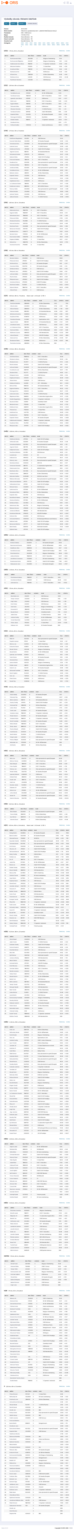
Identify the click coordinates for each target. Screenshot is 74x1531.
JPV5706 (25, 1170)
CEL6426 (26, 1069)
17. (5, 181)
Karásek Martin (14, 963)
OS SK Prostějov (42, 1133)
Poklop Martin (13, 833)
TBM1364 (28, 96)
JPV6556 (25, 508)
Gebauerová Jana (15, 564)
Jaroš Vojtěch (13, 1170)
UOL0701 (24, 787)
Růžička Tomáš (14, 1016)
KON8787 (26, 316)
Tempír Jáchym (15, 598)
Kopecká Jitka (13, 495)
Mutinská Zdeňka (14, 476)
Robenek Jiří (13, 787)
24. (5, 417)
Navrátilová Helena (15, 497)
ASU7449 (26, 1083)
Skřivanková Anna (14, 215)
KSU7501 (26, 1053)
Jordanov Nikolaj (14, 958)
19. (5, 186)
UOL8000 (27, 939)
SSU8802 (23, 833)
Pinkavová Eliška (14, 218)
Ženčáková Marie (14, 463)
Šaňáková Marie (14, 269)
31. (5, 519)
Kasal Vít (12, 910)
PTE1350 (30, 66)
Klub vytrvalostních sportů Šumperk (47, 143)
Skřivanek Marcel (14, 851)
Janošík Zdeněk (14, 1234)
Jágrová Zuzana (14, 151)
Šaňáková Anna (14, 77)
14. (5, 173)
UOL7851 (25, 452)
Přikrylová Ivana (14, 279)
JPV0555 (24, 277)
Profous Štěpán (14, 739)
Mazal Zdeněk (13, 870)
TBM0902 (23, 724)
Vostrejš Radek (14, 1194)
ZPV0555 (24, 282)
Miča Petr (12, 952)
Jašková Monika (14, 556)
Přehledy (21, 23)
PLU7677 (26, 362)
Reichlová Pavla (14, 226)
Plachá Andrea (14, 364)
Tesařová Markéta (15, 303)
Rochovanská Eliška (15, 58)
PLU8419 (26, 942)
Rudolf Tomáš (13, 1013)
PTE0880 (25, 244)
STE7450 (25, 500)
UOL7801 (26, 1109)
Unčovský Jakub (14, 907)
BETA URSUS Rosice (43, 186)
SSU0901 (23, 716)
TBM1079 (26, 159)
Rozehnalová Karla (15, 561)
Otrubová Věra (14, 372)
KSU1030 (23, 739)
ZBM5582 (29, 548)
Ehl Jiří (11, 859)
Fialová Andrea (14, 178)
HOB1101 (26, 646)
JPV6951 (25, 449)
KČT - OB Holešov (42, 383)
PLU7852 (26, 359)
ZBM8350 (26, 308)
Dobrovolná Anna (14, 210)
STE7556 (25, 489)
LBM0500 (23, 817)
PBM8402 (26, 1013)
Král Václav (13, 846)
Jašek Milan (13, 1162)
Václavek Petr (13, 705)
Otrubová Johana (14, 359)
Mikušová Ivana (14, 404)
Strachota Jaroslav (15, 1210)
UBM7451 (25, 468)
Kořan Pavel (13, 894)
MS (5, 681)
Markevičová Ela (14, 72)
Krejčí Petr (12, 1109)
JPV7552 (25, 439)
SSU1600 (27, 1277)
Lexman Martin (14, 662)
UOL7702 (26, 984)
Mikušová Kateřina (15, 66)
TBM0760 (24, 287)
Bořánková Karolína (15, 314)
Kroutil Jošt (13, 779)
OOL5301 (25, 1168)
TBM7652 (26, 327)
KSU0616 (23, 811)
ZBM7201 (26, 1043)
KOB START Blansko (42, 447)
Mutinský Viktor (14, 1075)
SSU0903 (23, 721)
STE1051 (26, 170)
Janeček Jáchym (14, 886)
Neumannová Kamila (16, 545)
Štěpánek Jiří (13, 1216)
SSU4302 (26, 1221)
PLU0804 (24, 785)
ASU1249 (26, 649)
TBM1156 (26, 183)
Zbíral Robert (13, 939)
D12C (26, 43)
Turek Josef (13, 710)
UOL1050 (26, 175)
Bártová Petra (13, 386)
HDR (67, 45)
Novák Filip (13, 681)
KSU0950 (26, 189)
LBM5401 (26, 1216)
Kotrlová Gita (13, 516)
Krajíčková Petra (14, 316)
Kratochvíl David (14, 646)
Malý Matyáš (13, 763)
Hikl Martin (13, 745)
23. (5, 197)
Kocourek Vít (14, 609)
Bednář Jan (13, 979)
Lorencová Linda (14, 394)
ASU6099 (29, 553)
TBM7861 (26, 415)
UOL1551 (27, 1285)
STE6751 (29, 545)
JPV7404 (26, 1104)
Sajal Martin (13, 878)
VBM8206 (27, 987)
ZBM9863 (26, 343)
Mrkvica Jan (13, 644)
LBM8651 (26, 396)
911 (38, 455)
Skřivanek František (15, 670)
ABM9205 (23, 891)
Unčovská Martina (15, 519)
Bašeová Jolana (14, 173)
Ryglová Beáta (14, 103)
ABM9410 (23, 854)
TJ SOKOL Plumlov (46, 109)
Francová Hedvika (15, 159)
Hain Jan (12, 676)
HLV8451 (26, 383)
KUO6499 (26, 476)
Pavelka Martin (14, 1064)
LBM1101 (26, 665)
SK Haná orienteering (48, 558)
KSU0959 (26, 143)
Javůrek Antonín (14, 1247)
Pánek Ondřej (13, 771)
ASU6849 (26, 1035)
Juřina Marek (13, 793)
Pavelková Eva (13, 162)
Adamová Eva (14, 338)
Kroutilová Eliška (14, 69)
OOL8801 (23, 875)
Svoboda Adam (14, 718)
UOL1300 (27, 598)
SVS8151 (26, 401)
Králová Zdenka (14, 542)
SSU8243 (23, 846)
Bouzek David (14, 612)
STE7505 (23, 904)
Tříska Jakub (14, 622)
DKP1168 (28, 111)
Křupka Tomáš (13, 1085)
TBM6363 (29, 556)
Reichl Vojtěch (13, 673)
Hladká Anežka (15, 119)
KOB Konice (46, 72)
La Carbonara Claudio (16, 1093)
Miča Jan (12, 758)
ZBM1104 (23, 745)
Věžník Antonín (14, 1250)
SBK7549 (26, 1112)
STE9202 (23, 867)
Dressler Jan (13, 918)
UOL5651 (29, 580)
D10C (22, 43)
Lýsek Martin (13, 995)
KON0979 (26, 181)
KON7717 (26, 1085)
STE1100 (26, 652)
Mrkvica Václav (14, 761)
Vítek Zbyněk (13, 1160)
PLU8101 (26, 992)
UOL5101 (26, 1226)
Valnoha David (14, 819)
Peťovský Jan (13, 1181)
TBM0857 (25, 213)
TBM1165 (28, 101)
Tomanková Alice (14, 143)
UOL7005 (26, 1101)
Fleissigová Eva (14, 391)
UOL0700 (23, 886)
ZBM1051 (26, 173)
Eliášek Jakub (13, 665)
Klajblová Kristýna (15, 378)
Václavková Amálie (15, 154)
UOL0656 (25, 258)
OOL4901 (26, 1239)
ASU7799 (25, 497)
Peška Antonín (14, 1224)
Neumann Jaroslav (15, 1189)
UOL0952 (26, 194)
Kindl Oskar (14, 604)
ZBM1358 (30, 74)
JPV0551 (24, 261)
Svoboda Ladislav (14, 1067)
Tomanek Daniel (14, 843)
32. (5, 521)
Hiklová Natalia (14, 308)
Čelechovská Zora (15, 468)
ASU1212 (26, 662)
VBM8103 (23, 870)
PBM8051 (26, 420)
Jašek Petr (12, 862)
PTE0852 (25, 239)
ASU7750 (25, 505)
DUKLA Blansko (41, 1117)
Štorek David (13, 883)
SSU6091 (29, 542)
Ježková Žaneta (14, 197)
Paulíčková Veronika (15, 80)
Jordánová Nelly (14, 167)
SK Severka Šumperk (47, 114)
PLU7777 (26, 372)
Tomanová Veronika (15, 465)
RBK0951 (26, 322)
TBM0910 (24, 763)
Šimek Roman (13, 1061)
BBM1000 (23, 726)
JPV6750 (29, 561)
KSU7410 (23, 843)
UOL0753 (24, 290)
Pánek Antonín (14, 716)
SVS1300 (27, 612)
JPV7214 (26, 1114)
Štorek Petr (12, 1096)
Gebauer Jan (14, 625)
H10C (67, 43)
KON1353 (28, 106)
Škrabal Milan (13, 1125)
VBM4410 (26, 1242)
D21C (44, 43)
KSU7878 (25, 460)
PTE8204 (26, 960)
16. (5, 178)
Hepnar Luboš (13, 1146)
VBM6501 (26, 958)
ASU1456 (30, 58)
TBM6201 (25, 1162)
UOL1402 (27, 601)
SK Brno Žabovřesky (48, 74)
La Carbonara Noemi (15, 183)
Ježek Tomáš (13, 942)
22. (5, 194)
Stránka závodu (32, 23)
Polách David (13, 1005)
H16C (31, 45)
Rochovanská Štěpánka (16, 61)
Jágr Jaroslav (13, 1112)
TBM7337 (26, 1093)
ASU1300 (27, 606)
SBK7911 (23, 918)
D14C (31, 43)
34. (5, 526)
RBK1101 (23, 700)
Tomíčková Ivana (15, 96)
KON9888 (26, 340)
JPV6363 (29, 550)
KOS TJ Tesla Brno (48, 69)
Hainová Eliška (15, 1266)
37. (5, 1125)
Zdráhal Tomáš (14, 875)
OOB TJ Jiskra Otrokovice (44, 1040)
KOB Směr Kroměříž (42, 526)
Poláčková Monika (15, 439)
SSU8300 (26, 1003)
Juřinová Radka (14, 367)
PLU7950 (26, 423)
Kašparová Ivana (14, 449)
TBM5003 (25, 1165)
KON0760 (25, 237)
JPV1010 (23, 729)
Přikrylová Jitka (14, 425)
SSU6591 (25, 441)
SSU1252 (28, 114)
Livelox (68, 51)
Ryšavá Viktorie (14, 287)
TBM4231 (26, 1232)
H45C (48, 45)
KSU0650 (25, 274)
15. (5, 175)
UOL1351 (30, 77)
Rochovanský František (16, 997)
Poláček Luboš (13, 1114)
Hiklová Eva (13, 242)
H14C (26, 45)
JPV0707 (23, 915)
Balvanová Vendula (15, 229)
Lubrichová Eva (14, 489)
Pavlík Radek (13, 1035)
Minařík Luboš (14, 1213)
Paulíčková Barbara (15, 452)
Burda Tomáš (13, 1091)
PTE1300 (27, 622)
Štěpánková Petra (14, 396)
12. (5, 122)
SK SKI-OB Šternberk (47, 93)
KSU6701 (26, 1059)
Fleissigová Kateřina (16, 117)
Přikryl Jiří (12, 1104)
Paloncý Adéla (14, 189)
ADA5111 (26, 1245)
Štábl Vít (12, 638)
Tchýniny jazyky (38, 926)
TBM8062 (26, 356)
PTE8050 (26, 409)
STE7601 (23, 862)
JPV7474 (25, 529)
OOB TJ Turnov (42, 676)
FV (37, 1178)
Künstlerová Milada (16, 580)
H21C (39, 45)
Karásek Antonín (14, 1192)
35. (5, 923)
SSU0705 (24, 798)
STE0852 (25, 234)
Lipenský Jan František (16, 654)
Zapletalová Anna (14, 181)
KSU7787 (25, 479)
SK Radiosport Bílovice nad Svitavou (47, 519)
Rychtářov (44, 117)
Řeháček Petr (13, 1149)
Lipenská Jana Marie (16, 98)
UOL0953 (26, 191)
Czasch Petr (13, 1186)
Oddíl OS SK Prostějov (44, 149)
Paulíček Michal (14, 950)
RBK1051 (26, 151)
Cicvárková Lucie (14, 370)
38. (5, 1128)
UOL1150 (26, 138)
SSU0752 (24, 266)
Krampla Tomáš (14, 899)
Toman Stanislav (14, 1176)
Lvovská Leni (13, 455)
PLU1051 (26, 146)
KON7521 (26, 1125)
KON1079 (26, 154)
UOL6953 (25, 516)
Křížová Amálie (14, 191)
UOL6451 (26, 375)
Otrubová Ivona (14, 362)
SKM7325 (26, 955)
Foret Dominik (13, 732)
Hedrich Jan (13, 668)
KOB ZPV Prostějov (41, 282)
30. (5, 516)
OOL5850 (29, 558)
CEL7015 (26, 1056)
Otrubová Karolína (15, 221)
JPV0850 (25, 218)
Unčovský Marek (14, 1128)
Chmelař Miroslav (14, 1154)
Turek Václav (13, 657)
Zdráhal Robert (14, 1197)
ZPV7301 (26, 963)
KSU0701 (24, 758)
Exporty (13, 23)
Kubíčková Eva (14, 412)
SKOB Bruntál (40, 1149)
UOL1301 (27, 596)
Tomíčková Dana (14, 356)
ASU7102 (26, 1072)
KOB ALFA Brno (37, 854)
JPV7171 (25, 481)
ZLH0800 (24, 761)
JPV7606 (26, 1077)
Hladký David (13, 1106)
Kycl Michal (13, 817)
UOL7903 (26, 995)
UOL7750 (25, 495)
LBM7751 (25, 465)
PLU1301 (27, 614)
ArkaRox (40, 378)
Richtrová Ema (14, 263)
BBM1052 (26, 186)
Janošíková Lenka (15, 324)
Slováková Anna (15, 122)
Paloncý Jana (13, 460)
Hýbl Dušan (13, 1120)
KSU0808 (24, 769)
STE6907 (26, 1032)
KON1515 (27, 1274)
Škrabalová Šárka (15, 340)
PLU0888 (25, 221)
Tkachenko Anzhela (15, 343)
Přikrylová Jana (14, 271)
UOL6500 (26, 1048)
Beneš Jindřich (13, 835)
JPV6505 (26, 1096)
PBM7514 (26, 1106)
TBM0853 (25, 215)
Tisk (6, 23)
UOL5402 (26, 1218)
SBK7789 (25, 447)
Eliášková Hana (14, 407)
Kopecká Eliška (15, 114)
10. (5, 117)
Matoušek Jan (14, 742)
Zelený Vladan (13, 923)
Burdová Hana (14, 234)
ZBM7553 (25, 492)
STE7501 (26, 976)
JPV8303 (26, 944)
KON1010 (23, 697)
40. (5, 1133)
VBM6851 (25, 510)
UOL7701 (26, 950)
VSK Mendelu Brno (44, 332)
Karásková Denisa (15, 282)
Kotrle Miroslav (14, 1101)
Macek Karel (13, 1072)
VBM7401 (23, 894)
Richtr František (14, 721)
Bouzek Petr (13, 912)
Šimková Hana (14, 487)
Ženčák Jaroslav (14, 971)
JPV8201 (23, 849)
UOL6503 (26, 1061)
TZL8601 (23, 857)
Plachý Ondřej (13, 915)
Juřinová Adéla (14, 274)
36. (5, 926)
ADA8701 (26, 947)
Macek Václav (13, 649)
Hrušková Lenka (14, 473)
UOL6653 (25, 487)
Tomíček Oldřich (14, 968)
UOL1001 (23, 737)
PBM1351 (30, 64)
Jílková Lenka (13, 306)
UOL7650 (25, 503)
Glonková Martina (14, 500)
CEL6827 (26, 1045)
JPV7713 (23, 851)
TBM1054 (26, 165)
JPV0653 (24, 279)
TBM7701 (23, 859)
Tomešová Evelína (15, 111)
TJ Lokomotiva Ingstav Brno (45, 396)
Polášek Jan (13, 857)
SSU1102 (26, 657)
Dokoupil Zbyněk (14, 987)
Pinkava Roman (14, 1077)
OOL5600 (26, 1234)
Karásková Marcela (15, 513)
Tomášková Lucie (15, 93)
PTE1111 (26, 641)
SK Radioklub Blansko (44, 151)
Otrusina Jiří (13, 849)
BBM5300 (26, 1237)
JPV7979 (26, 425)
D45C (53, 43)
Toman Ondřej (13, 1088)
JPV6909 (26, 1098)
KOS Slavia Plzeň (41, 457)
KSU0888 (25, 226)
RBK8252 (26, 386)
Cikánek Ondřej (14, 1011)
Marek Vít (12, 795)
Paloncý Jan (13, 769)
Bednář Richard (15, 1282)
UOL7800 (23, 881)
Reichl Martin (13, 734)
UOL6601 (23, 899)
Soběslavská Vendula (16, 420)
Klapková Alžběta (14, 239)
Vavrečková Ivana (15, 550)
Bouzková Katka (14, 401)
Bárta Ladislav (14, 700)
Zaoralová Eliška (14, 266)
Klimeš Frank (14, 1263)
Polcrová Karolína (14, 223)
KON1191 (28, 98)
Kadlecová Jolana (15, 186)
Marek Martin (13, 652)
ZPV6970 (25, 513)
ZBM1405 (27, 609)
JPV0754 (25, 223)
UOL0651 (24, 269)
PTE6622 (25, 1160)
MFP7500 (26, 1051)
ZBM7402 (26, 990)
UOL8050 (26, 380)
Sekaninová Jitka (14, 505)
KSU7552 (25, 444)
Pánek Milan (14, 1277)
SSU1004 (23, 732)
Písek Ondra (13, 678)
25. (5, 420)
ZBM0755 (25, 242)
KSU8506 (23, 841)
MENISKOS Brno (41, 468)
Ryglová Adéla (14, 213)
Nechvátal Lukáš (14, 1008)
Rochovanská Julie (16, 1272)
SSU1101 (26, 668)
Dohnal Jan (13, 790)
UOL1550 (27, 1279)
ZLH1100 (26, 644)
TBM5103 (25, 1184)
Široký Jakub (13, 726)
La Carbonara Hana (15, 327)
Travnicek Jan (13, 896)
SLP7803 (23, 878)
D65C (62, 43)
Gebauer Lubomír (14, 1003)
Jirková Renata (14, 335)
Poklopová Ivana (14, 375)
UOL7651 (26, 324)
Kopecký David (14, 881)
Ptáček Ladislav (14, 1237)
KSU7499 (25, 471)
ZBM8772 (26, 338)
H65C (58, 45)
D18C (39, 43)
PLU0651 (24, 284)
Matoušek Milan (14, 1059)
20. (5, 189)
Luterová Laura (14, 146)
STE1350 (28, 93)
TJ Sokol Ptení (47, 66)
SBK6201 (25, 1181)
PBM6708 (23, 902)
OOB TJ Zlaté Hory (43, 644)
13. (5, 125)
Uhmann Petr (13, 1184)
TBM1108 (26, 670)
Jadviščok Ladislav (15, 1226)
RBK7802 (26, 982)
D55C (58, 43)
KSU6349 (25, 1157)
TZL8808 (23, 838)
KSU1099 (26, 162)
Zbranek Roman (14, 838)
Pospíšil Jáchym (14, 641)
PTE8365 (26, 404)
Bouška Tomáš (13, 891)
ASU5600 (26, 1210)
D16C (35, 43)
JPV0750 (25, 229)
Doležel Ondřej (13, 867)
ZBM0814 (24, 777)
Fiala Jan (12, 1029)
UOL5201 (26, 1229)
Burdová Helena (14, 258)
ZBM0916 (23, 705)
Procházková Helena (16, 577)
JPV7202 (26, 1120)
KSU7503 (26, 1064)
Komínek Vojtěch (15, 1274)
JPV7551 (25, 484)
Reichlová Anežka (14, 284)
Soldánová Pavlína (15, 149)
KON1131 (26, 654)
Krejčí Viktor (14, 601)
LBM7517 (26, 1088)
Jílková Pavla (13, 290)
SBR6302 (25, 1149)
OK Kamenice (43, 314)
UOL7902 (26, 966)
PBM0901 (23, 713)
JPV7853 (25, 521)
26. (5, 423)
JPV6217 (25, 1154)
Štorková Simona (14, 508)
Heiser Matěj (13, 694)
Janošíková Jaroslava (16, 558)
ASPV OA (39, 463)
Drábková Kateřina (15, 383)
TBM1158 (28, 103)
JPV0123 (23, 889)
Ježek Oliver (14, 614)
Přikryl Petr (12, 902)
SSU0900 (23, 694)
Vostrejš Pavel (13, 926)
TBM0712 (24, 779)
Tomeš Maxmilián (15, 620)
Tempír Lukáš (13, 737)
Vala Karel (13, 606)
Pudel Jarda (13, 904)
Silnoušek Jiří (13, 1130)
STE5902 (25, 1189)
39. (5, 1130)
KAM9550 (26, 314)
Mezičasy (62, 51)
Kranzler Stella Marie (15, 141)
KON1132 (26, 660)
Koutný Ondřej (14, 702)
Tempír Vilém (14, 1269)
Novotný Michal (14, 1000)
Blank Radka (13, 526)
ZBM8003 (27, 1005)
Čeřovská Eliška (15, 106)
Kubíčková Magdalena (16, 138)
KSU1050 (26, 167)
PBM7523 (26, 1067)
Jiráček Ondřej (15, 617)
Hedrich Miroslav (14, 798)
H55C (53, 45)
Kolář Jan (12, 782)
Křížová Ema (13, 74)
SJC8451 (26, 319)
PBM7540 (23, 910)
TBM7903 (26, 968)
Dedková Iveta (13, 521)
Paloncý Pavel (13, 1157)
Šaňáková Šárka (14, 503)
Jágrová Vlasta (14, 447)
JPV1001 (23, 702)
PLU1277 (28, 109)
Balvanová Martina (15, 524)
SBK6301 (25, 1173)
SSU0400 (23, 835)
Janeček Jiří (13, 1045)
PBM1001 (23, 718)
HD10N (63, 45)
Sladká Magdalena (15, 399)
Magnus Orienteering (49, 58)
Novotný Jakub (14, 785)
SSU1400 (27, 625)
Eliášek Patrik (13, 777)
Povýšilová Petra (14, 423)
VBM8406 (27, 1016)
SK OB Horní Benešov (43, 646)
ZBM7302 (26, 974)
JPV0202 (23, 883)
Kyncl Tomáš (13, 1043)
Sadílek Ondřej (14, 1040)
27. (5, 425)
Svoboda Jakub (14, 713)
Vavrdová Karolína (15, 244)
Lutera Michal (13, 992)
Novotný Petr (13, 1117)
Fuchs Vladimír (14, 1178)
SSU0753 (24, 263)
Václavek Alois (14, 660)
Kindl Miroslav (13, 966)
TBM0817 (24, 766)
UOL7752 (26, 412)
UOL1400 (27, 1282)
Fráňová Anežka (15, 125)
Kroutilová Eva (13, 415)
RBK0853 (26, 311)
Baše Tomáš (13, 990)
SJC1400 (27, 620)
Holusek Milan (13, 1098)
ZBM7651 (26, 370)
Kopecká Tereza (14, 175)
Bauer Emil (13, 1242)
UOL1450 (30, 80)
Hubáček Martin (14, 1056)
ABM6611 (26, 1080)
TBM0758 (25, 210)
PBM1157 (28, 119)
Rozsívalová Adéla (15, 237)
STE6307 (25, 1146)
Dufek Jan (13, 1232)
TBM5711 (26, 1213)
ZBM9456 (26, 303)
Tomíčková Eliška (14, 165)
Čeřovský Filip (13, 697)
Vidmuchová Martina (15, 481)
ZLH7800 (23, 873)
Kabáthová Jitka (14, 548)
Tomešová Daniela (15, 319)
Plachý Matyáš (14, 729)
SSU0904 (23, 710)
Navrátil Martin (14, 1083)
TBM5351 (29, 577)
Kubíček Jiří (13, 1048)
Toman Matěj (13, 814)
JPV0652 (24, 271)
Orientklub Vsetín (42, 401)
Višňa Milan (13, 1152)
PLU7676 (26, 394)
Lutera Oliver (13, 708)
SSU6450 (29, 564)
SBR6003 (25, 1186)
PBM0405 (23, 923)
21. (5, 191)
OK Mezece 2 (43, 1247)
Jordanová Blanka (15, 510)
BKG (35, 920)
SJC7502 (26, 1037)
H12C (22, 45)
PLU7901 (26, 1000)
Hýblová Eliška (14, 157)
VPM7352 (25, 457)
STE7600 (26, 1091)
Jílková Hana (13, 380)
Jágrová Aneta (14, 322)
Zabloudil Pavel (14, 1165)
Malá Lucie (13, 101)
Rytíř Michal (13, 955)
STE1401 (27, 617)
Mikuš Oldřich (13, 960)
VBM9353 (26, 332)
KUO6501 (26, 1075)
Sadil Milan (13, 1051)
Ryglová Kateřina (14, 388)
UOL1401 (27, 604)
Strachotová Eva (14, 553)
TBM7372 (26, 388)
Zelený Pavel (13, 974)
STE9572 (26, 330)
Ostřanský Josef (14, 1221)
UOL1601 (27, 1269)
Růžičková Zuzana (15, 332)
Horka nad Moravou (47, 125)
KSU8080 (26, 367)
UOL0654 (26, 306)
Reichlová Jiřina (14, 471)
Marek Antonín (13, 976)
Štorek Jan (12, 865)
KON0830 (24, 774)
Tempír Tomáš (13, 984)
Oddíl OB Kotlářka (47, 111)
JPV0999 (26, 149)
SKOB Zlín (36, 838)
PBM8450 (26, 399)
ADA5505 (26, 1250)
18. (5, 183)
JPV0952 (26, 157)
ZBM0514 (23, 819)
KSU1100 (26, 638)
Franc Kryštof (13, 766)
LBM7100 (26, 1122)
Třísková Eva (13, 409)
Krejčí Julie (14, 1285)
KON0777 (25, 231)
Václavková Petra (14, 492)
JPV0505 (23, 865)
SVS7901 (23, 912)
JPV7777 (25, 524)
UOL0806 (24, 782)
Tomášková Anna (14, 170)
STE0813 (24, 790)
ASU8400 (26, 997)
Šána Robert (13, 811)
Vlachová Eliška (14, 330)
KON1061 (26, 178)
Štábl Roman (13, 1053)
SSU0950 (26, 141)
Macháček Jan (15, 596)
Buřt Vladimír (13, 1173)
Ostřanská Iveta (14, 441)
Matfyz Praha (41, 1051)
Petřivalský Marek (14, 1032)
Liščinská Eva (14, 582)
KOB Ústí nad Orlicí (42, 476)
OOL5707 (25, 1197)
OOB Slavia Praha (38, 878)
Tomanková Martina (15, 444)
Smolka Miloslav (14, 1239)
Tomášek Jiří (13, 1069)
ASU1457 (30, 61)
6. (5, 72)
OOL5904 (25, 1152)
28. (5, 510)
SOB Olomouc (47, 77)
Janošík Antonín (14, 1229)
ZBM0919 (23, 814)
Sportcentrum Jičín (44, 319)
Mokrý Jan (12, 1080)
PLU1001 (23, 708)
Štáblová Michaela (15, 479)
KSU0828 (24, 793)
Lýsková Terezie (14, 194)
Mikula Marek (13, 724)
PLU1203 (26, 673)
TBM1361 (30, 69)
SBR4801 (25, 1176)
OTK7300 (26, 1040)
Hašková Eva (13, 457)
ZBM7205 (26, 1029)
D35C (48, 43)
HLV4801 (26, 1224)
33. (5, 524)
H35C (44, 45)
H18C (35, 45)
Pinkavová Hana (14, 261)
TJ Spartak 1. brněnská (49, 64)
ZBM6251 (25, 473)
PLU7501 (23, 896)
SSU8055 (26, 417)
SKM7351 (25, 526)
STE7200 (26, 1130)
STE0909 (23, 742)
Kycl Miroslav (13, 1122)
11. (5, 119)
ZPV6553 (26, 335)
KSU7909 (26, 952)
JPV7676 (26, 364)
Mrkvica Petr (13, 873)
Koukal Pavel (13, 1133)
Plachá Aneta (13, 277)
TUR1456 (27, 1266)
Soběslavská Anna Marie (17, 64)
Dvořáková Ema (14, 231)
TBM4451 (29, 582)
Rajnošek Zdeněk (14, 841)
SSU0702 (24, 771)
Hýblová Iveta (13, 529)
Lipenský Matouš (14, 774)
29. (5, 513)
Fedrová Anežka (14, 311)
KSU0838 (24, 795)
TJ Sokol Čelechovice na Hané (46, 1045)
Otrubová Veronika (16, 109)
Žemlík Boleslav (14, 920)
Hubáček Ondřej (14, 944)
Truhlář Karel (13, 1245)
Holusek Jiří (13, 889)
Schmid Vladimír (14, 947)
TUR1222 (26, 676)
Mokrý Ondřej (13, 854)
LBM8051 (26, 407)
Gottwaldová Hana (15, 484)
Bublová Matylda (15, 1279)
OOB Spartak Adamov (44, 947)
